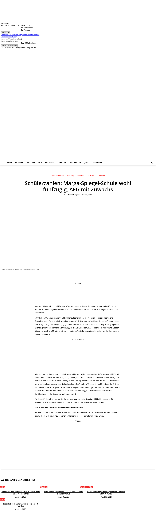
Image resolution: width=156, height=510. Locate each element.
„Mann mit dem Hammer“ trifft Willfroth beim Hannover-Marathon (21, 492)
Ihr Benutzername (27, 28)
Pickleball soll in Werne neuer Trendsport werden (21, 505)
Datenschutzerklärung (9, 37)
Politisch (80, 176)
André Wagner (73, 195)
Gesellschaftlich (57, 176)
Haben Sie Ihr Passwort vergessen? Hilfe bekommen (20, 35)
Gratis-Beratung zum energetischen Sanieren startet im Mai (106, 492)
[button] (152, 162)
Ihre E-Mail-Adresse (28, 43)
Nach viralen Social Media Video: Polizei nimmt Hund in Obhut (63, 492)
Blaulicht (43, 487)
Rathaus (91, 176)
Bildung (70, 176)
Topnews (101, 176)
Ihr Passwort (25, 30)
